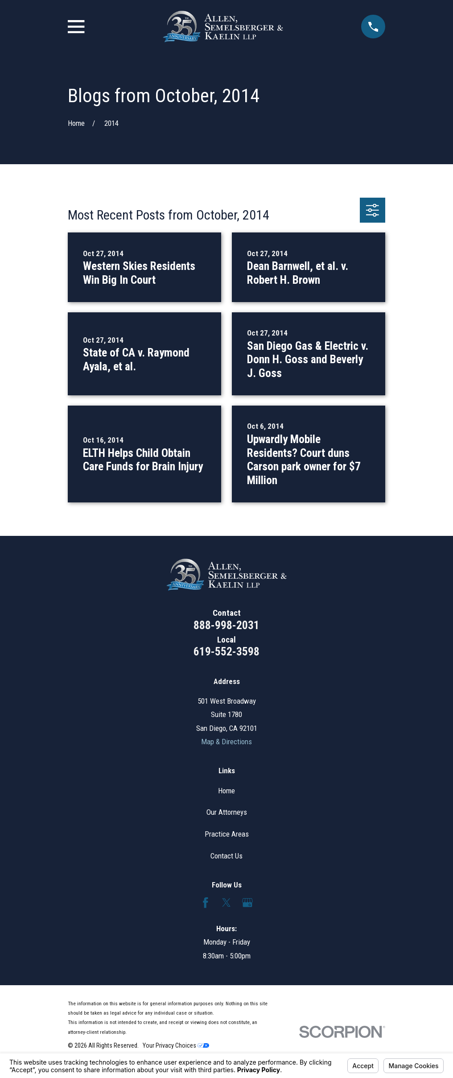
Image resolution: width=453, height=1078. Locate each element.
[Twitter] (226, 902)
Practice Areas (227, 833)
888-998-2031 (226, 625)
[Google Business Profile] (247, 902)
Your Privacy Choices (176, 1045)
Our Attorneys (226, 812)
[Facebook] (205, 902)
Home (226, 790)
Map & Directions (226, 741)
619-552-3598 (226, 651)
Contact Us (226, 855)
